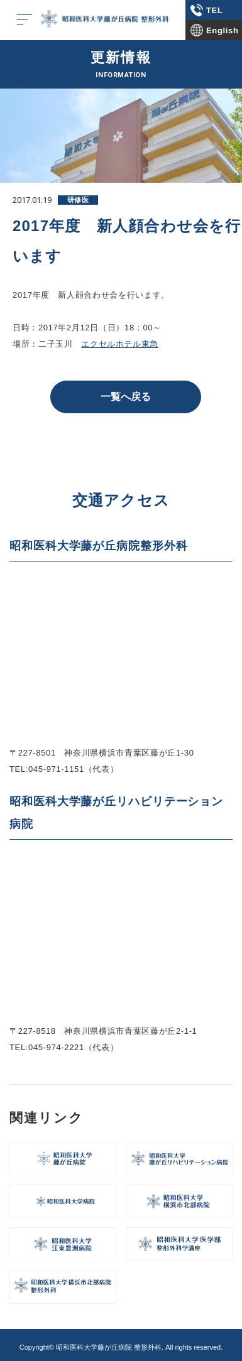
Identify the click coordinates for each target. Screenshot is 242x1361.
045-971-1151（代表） (73, 769)
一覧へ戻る (126, 396)
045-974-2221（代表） (73, 1047)
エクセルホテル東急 (119, 344)
